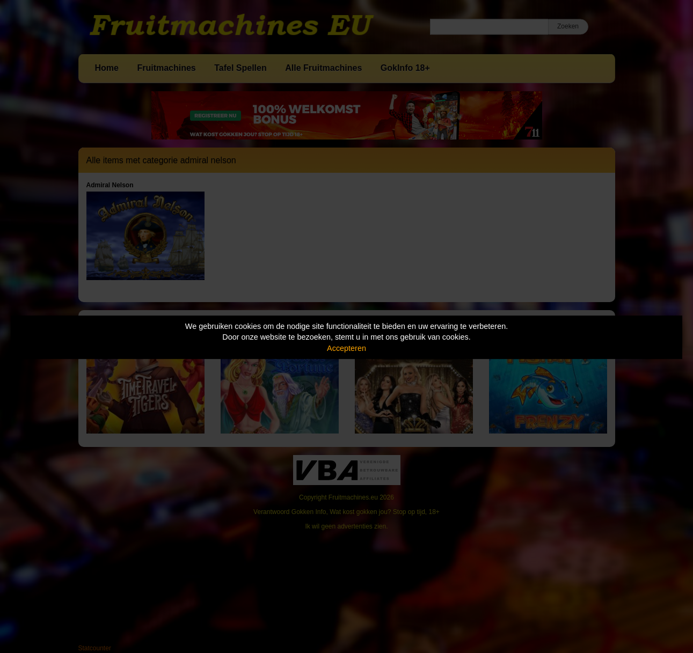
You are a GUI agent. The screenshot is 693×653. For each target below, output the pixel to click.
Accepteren (346, 348)
